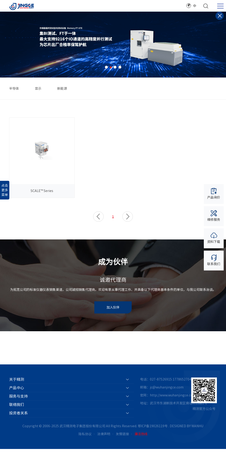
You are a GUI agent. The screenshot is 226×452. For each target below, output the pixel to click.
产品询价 (213, 193)
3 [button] (115, 67)
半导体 (14, 88)
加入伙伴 (113, 310)
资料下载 (213, 237)
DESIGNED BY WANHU (186, 429)
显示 (38, 88)
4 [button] (119, 67)
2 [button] (111, 67)
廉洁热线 (141, 436)
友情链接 (122, 436)
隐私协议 (85, 436)
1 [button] (106, 67)
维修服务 (213, 215)
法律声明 (103, 436)
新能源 (62, 88)
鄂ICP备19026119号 (153, 429)
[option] (113, 45)
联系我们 (213, 260)
